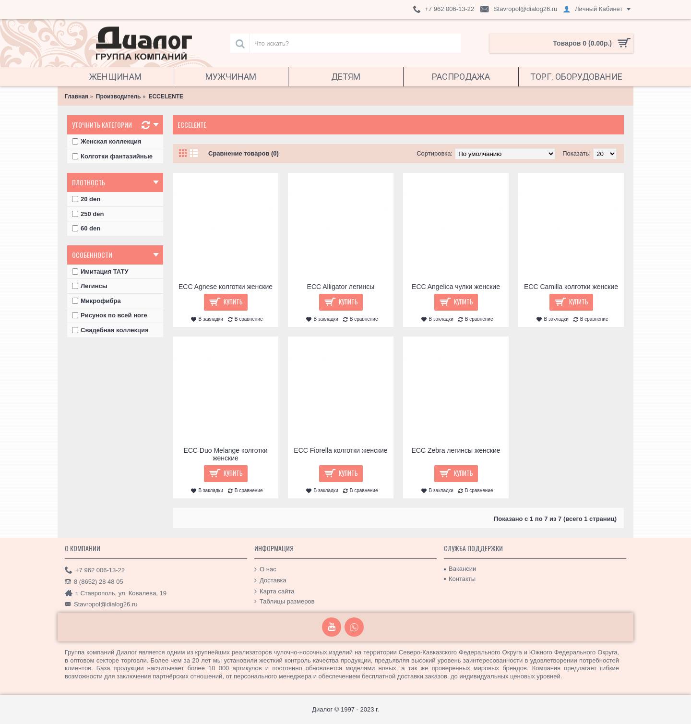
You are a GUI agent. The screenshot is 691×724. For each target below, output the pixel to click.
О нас (265, 569)
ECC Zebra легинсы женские (455, 450)
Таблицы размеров (284, 601)
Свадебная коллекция (110, 330)
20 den (86, 199)
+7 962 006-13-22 (95, 571)
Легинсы (89, 286)
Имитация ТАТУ (100, 271)
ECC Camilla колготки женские (571, 286)
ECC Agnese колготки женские (226, 286)
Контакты (460, 578)
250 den (88, 213)
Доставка (270, 580)
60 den (86, 228)
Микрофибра (96, 300)
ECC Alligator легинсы (341, 286)
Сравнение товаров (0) (243, 153)
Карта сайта (274, 591)
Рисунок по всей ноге (109, 315)
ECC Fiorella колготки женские (340, 450)
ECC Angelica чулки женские (456, 286)
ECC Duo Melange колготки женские (225, 453)
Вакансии (460, 568)
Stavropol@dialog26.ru (101, 604)
